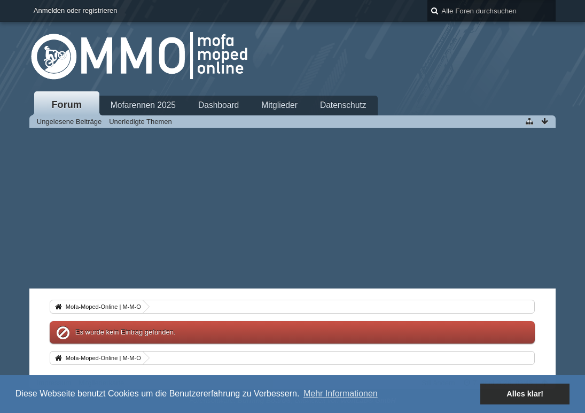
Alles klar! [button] (524, 393)
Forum (66, 104)
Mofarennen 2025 (143, 105)
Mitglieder (279, 105)
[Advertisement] (292, 208)
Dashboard (218, 105)
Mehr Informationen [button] (340, 393)
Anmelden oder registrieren (76, 10)
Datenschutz (343, 105)
